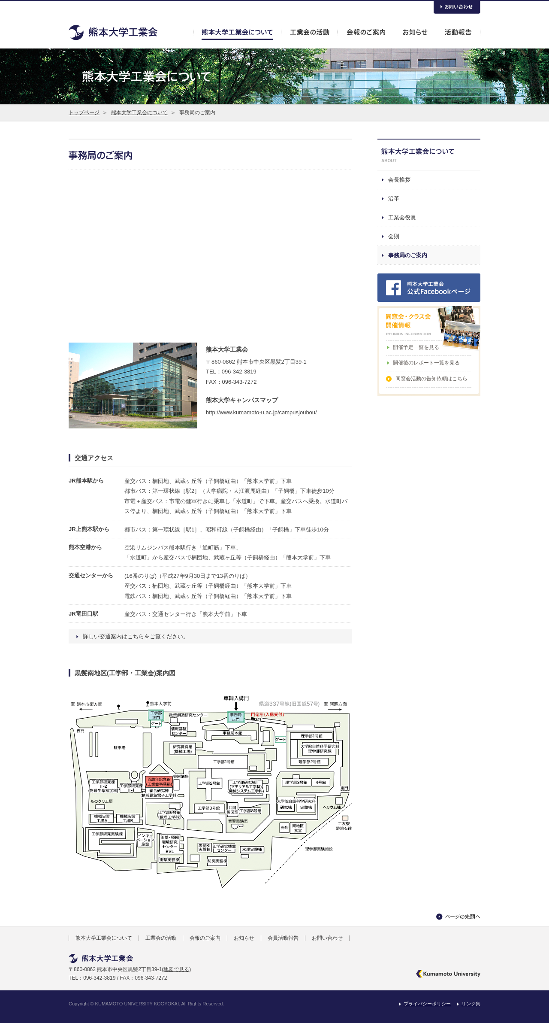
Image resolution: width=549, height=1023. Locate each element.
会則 (393, 236)
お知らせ (244, 938)
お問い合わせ (327, 938)
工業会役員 (402, 217)
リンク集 (471, 1003)
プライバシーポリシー (427, 1003)
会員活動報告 (283, 938)
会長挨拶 (399, 179)
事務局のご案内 (407, 255)
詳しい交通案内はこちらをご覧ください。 (136, 636)
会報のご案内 (205, 938)
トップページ (84, 112)
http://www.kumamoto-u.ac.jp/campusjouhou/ (261, 412)
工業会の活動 (160, 938)
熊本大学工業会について (139, 112)
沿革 (393, 198)
